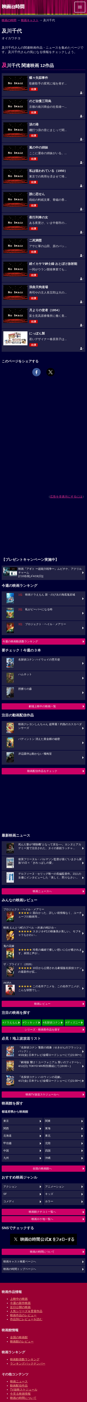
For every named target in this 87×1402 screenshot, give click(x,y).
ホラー (49, 1201)
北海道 (7, 1135)
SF (5, 1194)
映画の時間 (9, 20)
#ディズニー (73, 1022)
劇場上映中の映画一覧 (42, 706)
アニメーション (54, 1186)
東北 (48, 1135)
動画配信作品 (19, 1385)
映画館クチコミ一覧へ (42, 1211)
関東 (48, 1121)
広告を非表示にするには (66, 496)
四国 (48, 1150)
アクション (10, 1186)
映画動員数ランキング (24, 1359)
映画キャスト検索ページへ (19, 1261)
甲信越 (7, 1143)
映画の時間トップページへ (19, 1269)
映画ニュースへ (42, 891)
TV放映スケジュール (23, 1389)
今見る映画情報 (20, 1393)
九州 (6, 1158)
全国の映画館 (19, 1337)
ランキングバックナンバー (27, 1363)
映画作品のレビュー (23, 1315)
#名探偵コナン (52, 1022)
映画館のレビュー (22, 1341)
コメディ (8, 1201)
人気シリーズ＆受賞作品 (26, 1311)
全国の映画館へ (42, 1168)
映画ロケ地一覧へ (42, 1219)
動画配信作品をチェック (42, 771)
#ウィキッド (30, 1022)
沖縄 (48, 1158)
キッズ (49, 1194)
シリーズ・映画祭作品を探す (42, 1029)
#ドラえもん (10, 1022)
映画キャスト (30, 20)
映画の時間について (42, 1251)
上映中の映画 (19, 1298)
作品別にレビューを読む (26, 1319)
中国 (6, 1150)
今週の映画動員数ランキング (20, 641)
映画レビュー (42, 1003)
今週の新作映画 (20, 1303)
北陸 (48, 1143)
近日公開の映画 (20, 1307)
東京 (6, 1121)
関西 (6, 1128)
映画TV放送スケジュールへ (42, 1094)
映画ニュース (19, 1381)
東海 (48, 1128)
